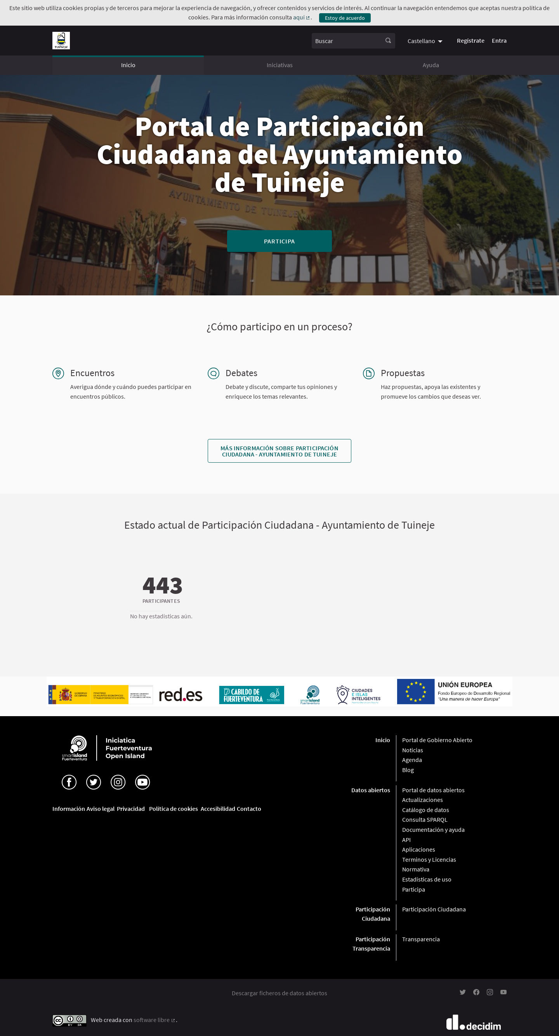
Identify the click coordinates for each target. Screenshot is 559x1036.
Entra (499, 40)
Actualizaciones (422, 799)
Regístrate (470, 40)
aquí (302, 17)
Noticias (412, 750)
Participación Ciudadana (434, 909)
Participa (279, 241)
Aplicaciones (418, 849)
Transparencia (421, 939)
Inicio (128, 65)
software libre (155, 1020)
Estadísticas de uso (426, 879)
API (406, 839)
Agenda (412, 760)
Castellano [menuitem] (421, 41)
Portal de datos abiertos (433, 790)
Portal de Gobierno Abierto (437, 740)
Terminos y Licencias (429, 859)
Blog (408, 770)
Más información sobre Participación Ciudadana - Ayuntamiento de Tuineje (279, 451)
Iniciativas (280, 65)
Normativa (415, 869)
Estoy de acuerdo (345, 17)
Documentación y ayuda (433, 829)
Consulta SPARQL (425, 819)
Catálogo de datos (425, 810)
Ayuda (431, 65)
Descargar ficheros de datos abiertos (279, 993)
